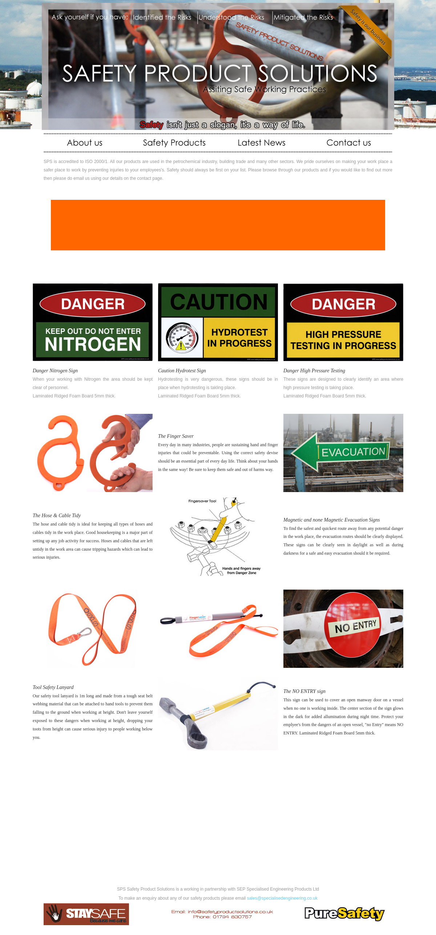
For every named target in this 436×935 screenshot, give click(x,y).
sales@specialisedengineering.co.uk (282, 898)
